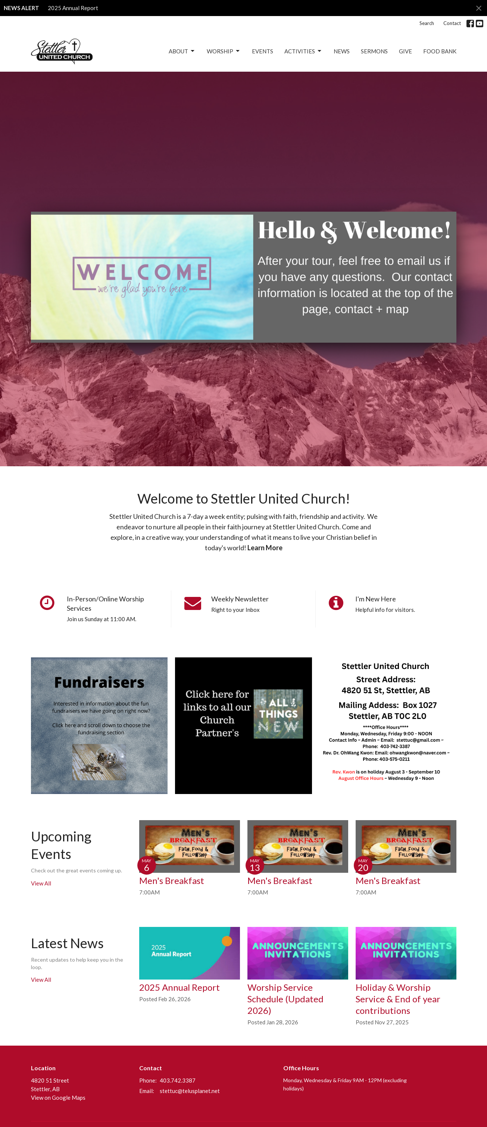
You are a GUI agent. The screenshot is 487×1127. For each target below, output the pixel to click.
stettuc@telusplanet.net (190, 1090)
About (182, 51)
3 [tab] (232, 348)
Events (262, 51)
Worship (224, 51)
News (342, 51)
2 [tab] (221, 348)
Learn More (264, 548)
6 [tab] (266, 348)
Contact (452, 23)
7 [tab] (277, 348)
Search (426, 23)
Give (405, 51)
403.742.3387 (178, 1080)
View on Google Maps (58, 1097)
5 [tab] (255, 348)
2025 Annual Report (73, 7)
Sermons (374, 51)
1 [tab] (210, 348)
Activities (303, 51)
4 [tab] (243, 348)
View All (41, 883)
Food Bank (439, 51)
